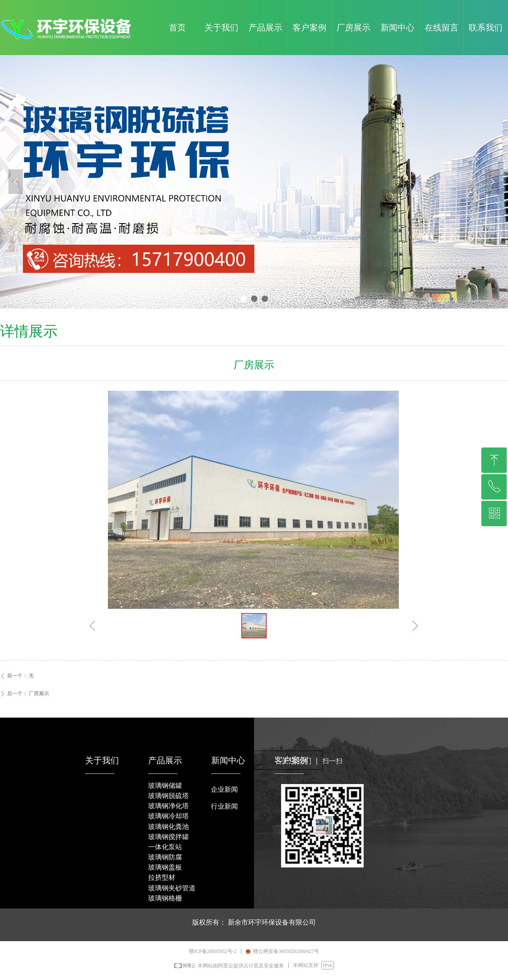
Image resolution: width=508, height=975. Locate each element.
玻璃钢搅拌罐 (168, 836)
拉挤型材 (161, 877)
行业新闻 (224, 806)
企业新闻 (224, 789)
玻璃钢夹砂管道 (172, 888)
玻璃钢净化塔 (168, 805)
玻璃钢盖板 (165, 867)
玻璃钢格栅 (165, 898)
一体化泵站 (165, 847)
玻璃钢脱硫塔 (168, 795)
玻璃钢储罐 (165, 785)
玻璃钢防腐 (165, 857)
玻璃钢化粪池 (168, 826)
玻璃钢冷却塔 (168, 816)
